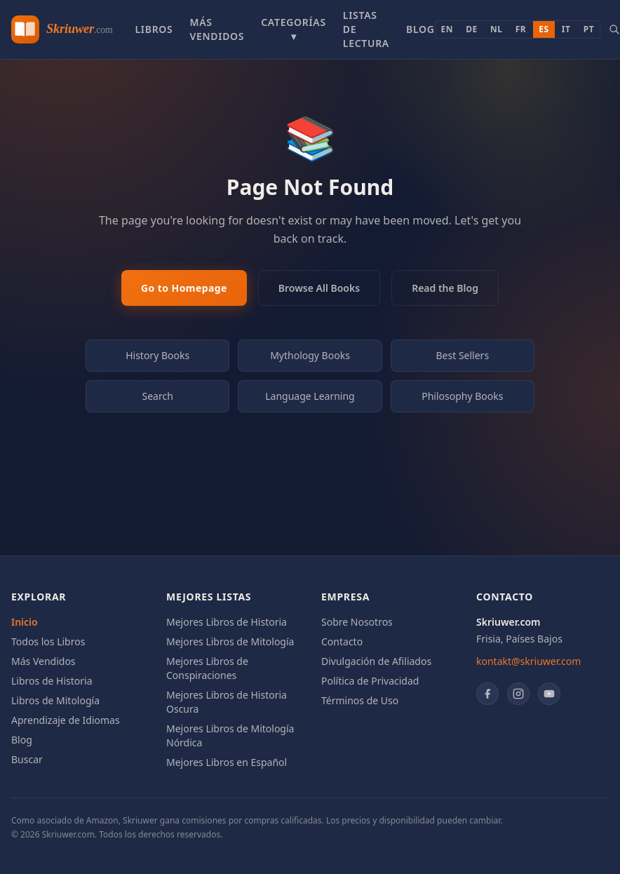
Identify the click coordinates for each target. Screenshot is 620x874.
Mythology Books (310, 355)
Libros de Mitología (55, 700)
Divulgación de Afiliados (376, 661)
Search (157, 396)
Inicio (24, 621)
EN (447, 29)
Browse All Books (319, 288)
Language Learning (310, 396)
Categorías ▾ (293, 29)
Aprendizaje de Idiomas (65, 720)
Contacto (342, 641)
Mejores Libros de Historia (226, 621)
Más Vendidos (216, 29)
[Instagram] (518, 694)
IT (566, 29)
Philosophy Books (462, 396)
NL (496, 29)
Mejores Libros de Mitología (230, 641)
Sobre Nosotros (357, 621)
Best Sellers (463, 355)
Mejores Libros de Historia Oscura (226, 701)
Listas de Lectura (366, 29)
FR (521, 29)
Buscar (27, 759)
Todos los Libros (48, 641)
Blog (420, 29)
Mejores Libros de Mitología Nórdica (230, 735)
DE (472, 29)
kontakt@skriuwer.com (528, 661)
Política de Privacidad (370, 680)
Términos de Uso (359, 700)
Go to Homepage (184, 288)
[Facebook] (487, 694)
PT (589, 29)
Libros (154, 29)
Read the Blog (445, 288)
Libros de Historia (52, 680)
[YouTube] (549, 694)
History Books (157, 355)
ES (544, 29)
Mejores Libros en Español (226, 762)
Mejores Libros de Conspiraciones (207, 668)
